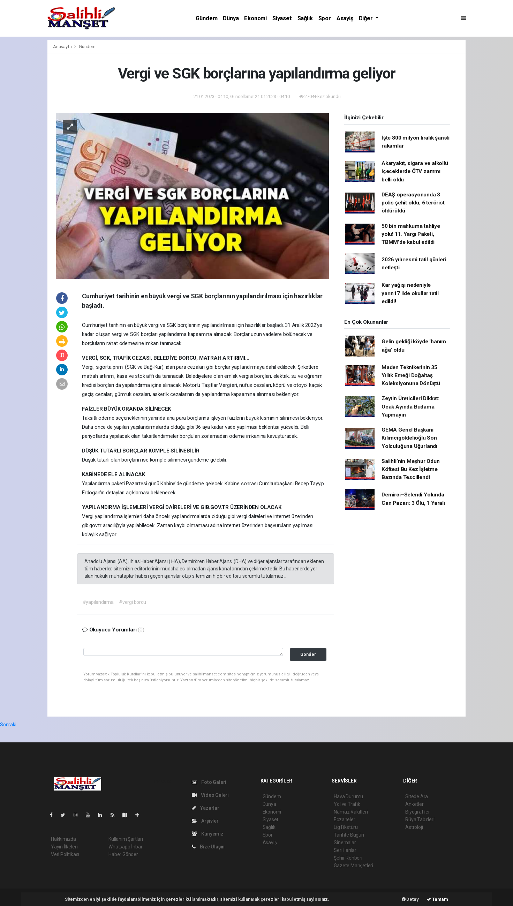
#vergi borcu (132, 602)
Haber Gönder (123, 854)
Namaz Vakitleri (351, 812)
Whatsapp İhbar (125, 846)
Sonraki (8, 724)
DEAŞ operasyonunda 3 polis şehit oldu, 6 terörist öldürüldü (413, 203)
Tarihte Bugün (349, 835)
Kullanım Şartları (125, 839)
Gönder (308, 654)
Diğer (366, 18)
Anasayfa (63, 46)
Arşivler (205, 821)
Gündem (206, 18)
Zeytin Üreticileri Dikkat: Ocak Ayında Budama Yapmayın (410, 406)
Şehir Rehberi (348, 858)
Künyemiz (208, 834)
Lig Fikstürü (346, 827)
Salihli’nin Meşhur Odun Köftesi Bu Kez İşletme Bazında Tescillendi (411, 469)
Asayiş (345, 18)
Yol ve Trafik (347, 804)
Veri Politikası (65, 854)
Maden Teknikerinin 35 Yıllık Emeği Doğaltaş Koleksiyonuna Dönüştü (411, 375)
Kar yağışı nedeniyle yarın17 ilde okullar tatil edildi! (410, 293)
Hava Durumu (348, 796)
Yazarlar (205, 808)
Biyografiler (417, 812)
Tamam (437, 899)
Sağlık (305, 18)
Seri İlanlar (345, 850)
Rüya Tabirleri (419, 819)
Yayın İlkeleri (64, 846)
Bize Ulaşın (208, 846)
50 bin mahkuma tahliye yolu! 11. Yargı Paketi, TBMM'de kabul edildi (411, 234)
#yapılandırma (98, 602)
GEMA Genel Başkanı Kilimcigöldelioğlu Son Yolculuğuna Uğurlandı (409, 438)
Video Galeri (210, 795)
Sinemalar (345, 842)
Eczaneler (344, 819)
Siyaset (282, 18)
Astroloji (414, 827)
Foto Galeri (209, 782)
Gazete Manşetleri (353, 865)
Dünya (231, 18)
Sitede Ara (416, 796)
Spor (324, 18)
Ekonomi (255, 18)
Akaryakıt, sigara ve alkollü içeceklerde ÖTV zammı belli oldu (415, 171)
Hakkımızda (63, 839)
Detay (410, 899)
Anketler (414, 804)
